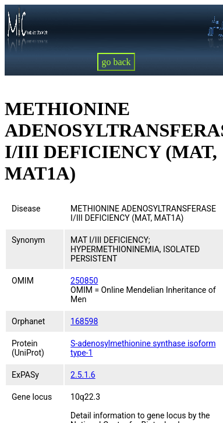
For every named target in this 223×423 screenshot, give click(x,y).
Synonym (28, 240)
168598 (84, 321)
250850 (84, 280)
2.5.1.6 (82, 374)
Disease (26, 208)
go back (115, 62)
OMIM (23, 280)
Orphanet (28, 321)
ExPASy (25, 374)
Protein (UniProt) (28, 348)
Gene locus (32, 397)
